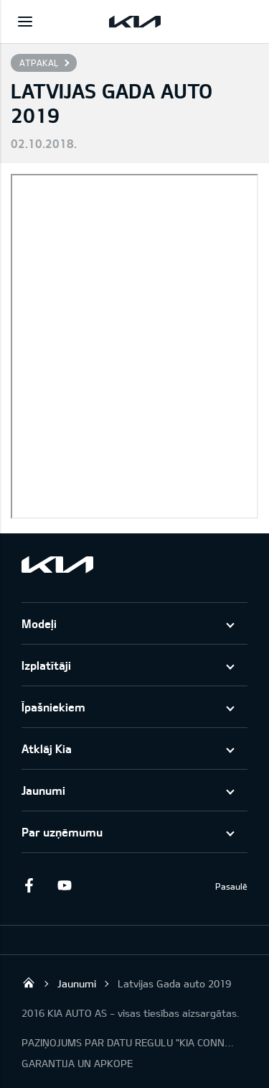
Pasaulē (231, 886)
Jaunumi (43, 790)
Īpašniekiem (53, 707)
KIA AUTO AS (29, 982)
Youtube (64, 885)
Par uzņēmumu (62, 832)
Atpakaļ (38, 62)
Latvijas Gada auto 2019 (174, 983)
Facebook (29, 885)
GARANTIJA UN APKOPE (77, 1063)
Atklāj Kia (47, 748)
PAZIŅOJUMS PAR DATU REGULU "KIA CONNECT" (129, 1042)
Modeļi (39, 623)
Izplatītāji (46, 665)
